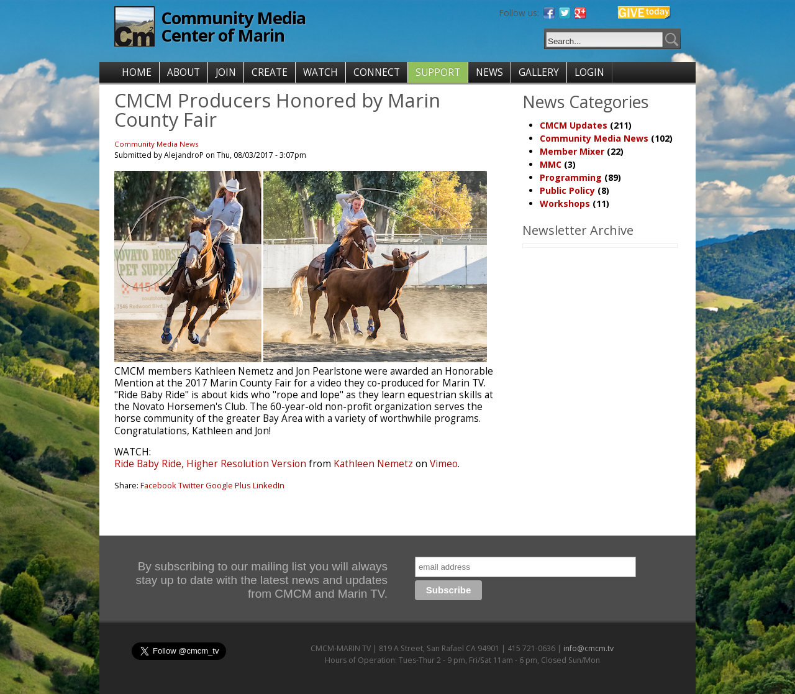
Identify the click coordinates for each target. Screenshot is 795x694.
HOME (137, 72)
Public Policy (567, 190)
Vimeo (444, 463)
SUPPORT (438, 72)
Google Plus (228, 485)
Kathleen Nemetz (373, 463)
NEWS (489, 72)
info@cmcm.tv (588, 648)
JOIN (226, 72)
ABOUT (183, 72)
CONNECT (376, 72)
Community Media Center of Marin (233, 26)
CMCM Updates (573, 125)
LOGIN (589, 72)
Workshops (565, 203)
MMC (550, 164)
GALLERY (539, 72)
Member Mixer (572, 151)
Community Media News (156, 143)
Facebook (158, 485)
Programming (571, 177)
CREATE (270, 72)
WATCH (320, 72)
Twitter (191, 485)
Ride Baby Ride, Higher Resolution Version (210, 463)
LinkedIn (268, 485)
